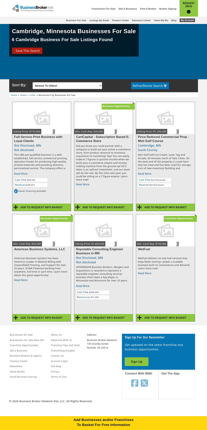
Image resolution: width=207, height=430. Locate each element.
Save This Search (27, 51)
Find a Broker (148, 8)
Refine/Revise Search (150, 86)
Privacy (55, 371)
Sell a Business (127, 8)
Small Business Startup (23, 376)
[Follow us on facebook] (134, 382)
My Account (187, 20)
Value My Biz (161, 20)
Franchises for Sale (103, 8)
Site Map (56, 366)
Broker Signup (168, 8)
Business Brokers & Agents (26, 355)
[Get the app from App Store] (180, 390)
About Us (56, 334)
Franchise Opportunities (24, 345)
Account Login (59, 361)
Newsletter (16, 366)
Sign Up (136, 362)
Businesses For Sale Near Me (27, 340)
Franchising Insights (63, 350)
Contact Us (57, 355)
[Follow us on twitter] (144, 382)
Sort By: (19, 85)
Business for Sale (76, 20)
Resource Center (141, 20)
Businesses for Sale (21, 334)
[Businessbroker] (32, 8)
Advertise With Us (61, 340)
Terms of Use (58, 376)
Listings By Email (99, 20)
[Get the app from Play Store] (180, 415)
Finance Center (120, 20)
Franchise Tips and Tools (65, 345)
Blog (173, 20)
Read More (21, 173)
